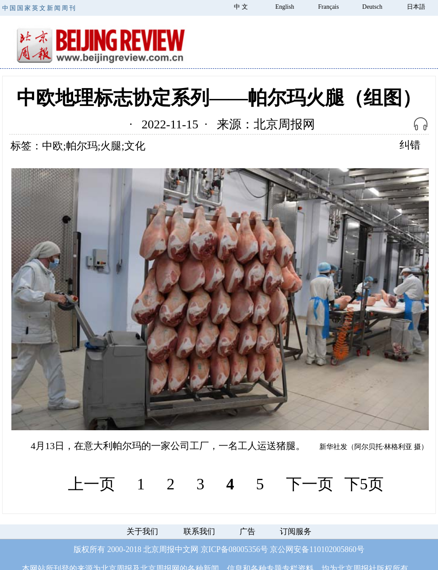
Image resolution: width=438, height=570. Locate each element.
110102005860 (332, 549)
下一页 (309, 484)
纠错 (409, 145)
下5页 (364, 484)
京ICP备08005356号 (234, 549)
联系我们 (199, 531)
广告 (247, 531)
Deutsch (372, 7)
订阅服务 (295, 531)
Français (328, 7)
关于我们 (142, 531)
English (285, 7)
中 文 (241, 7)
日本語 (416, 7)
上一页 (91, 484)
